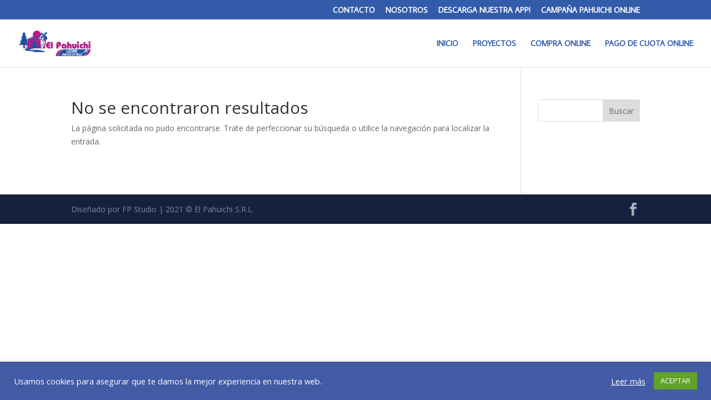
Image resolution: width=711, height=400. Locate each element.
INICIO (447, 43)
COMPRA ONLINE (560, 43)
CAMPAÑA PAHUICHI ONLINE (590, 10)
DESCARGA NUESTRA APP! (484, 10)
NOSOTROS (406, 10)
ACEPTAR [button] (675, 381)
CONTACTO (354, 10)
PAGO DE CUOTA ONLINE (649, 43)
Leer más (628, 381)
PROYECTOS (494, 43)
